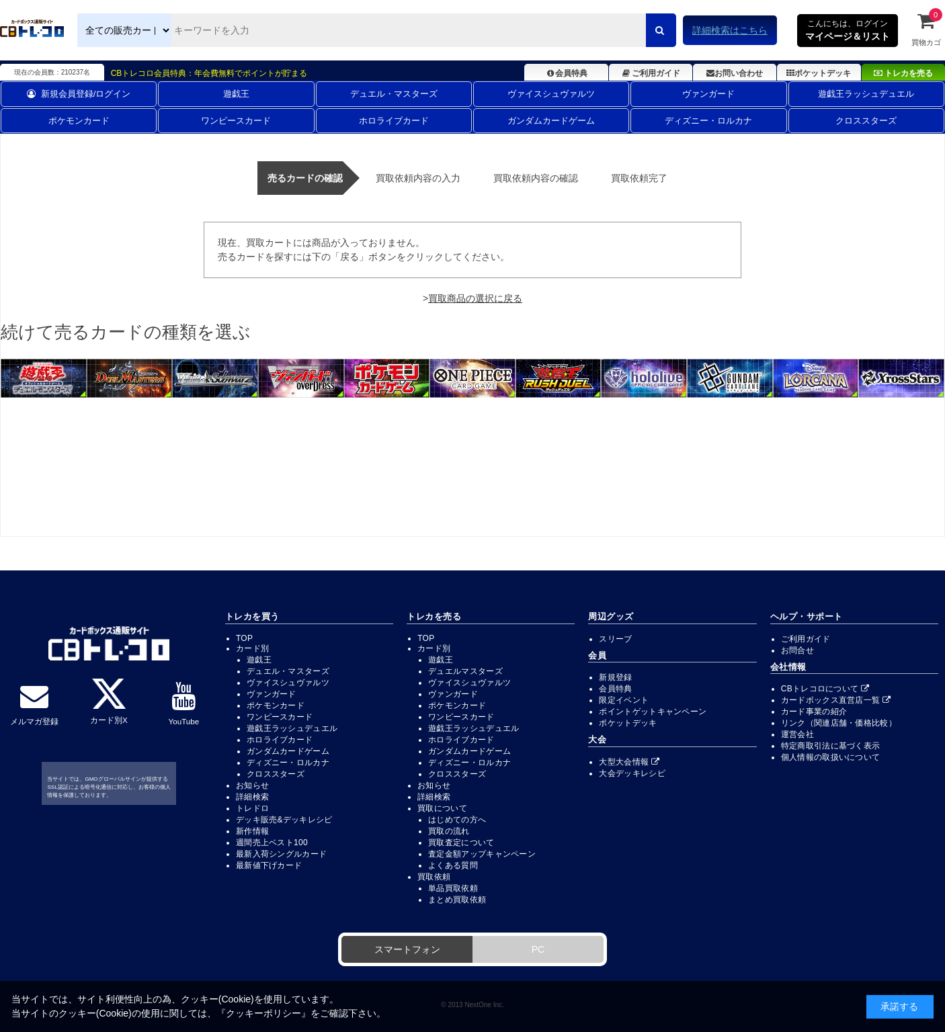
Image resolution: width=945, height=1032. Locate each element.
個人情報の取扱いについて (830, 757)
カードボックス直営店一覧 (836, 700)
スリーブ (615, 639)
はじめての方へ (457, 819)
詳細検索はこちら (730, 30)
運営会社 (797, 734)
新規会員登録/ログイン (79, 94)
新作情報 (252, 831)
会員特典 (566, 73)
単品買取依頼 (453, 888)
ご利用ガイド (650, 73)
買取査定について (461, 842)
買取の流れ (449, 831)
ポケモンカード (79, 121)
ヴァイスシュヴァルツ (551, 94)
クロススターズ (866, 121)
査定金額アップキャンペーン (482, 854)
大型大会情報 (629, 762)
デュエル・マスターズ (394, 94)
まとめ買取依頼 (457, 899)
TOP (244, 638)
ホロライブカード (394, 121)
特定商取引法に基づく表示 (830, 745)
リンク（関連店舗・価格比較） (839, 723)
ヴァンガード (708, 94)
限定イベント (624, 700)
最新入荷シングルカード (281, 854)
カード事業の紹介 (814, 711)
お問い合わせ (734, 73)
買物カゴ (926, 28)
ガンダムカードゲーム (551, 121)
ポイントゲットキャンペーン (652, 711)
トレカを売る (903, 73)
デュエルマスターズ (465, 671)
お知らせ (252, 785)
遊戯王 (236, 94)
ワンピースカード (236, 121)
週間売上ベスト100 (272, 842)
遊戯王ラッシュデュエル (866, 94)
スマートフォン (407, 949)
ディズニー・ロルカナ (708, 121)
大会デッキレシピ (632, 773)
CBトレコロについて (825, 688)
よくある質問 (453, 865)
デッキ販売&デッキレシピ (284, 819)
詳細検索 (252, 797)
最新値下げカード (269, 865)
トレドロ (252, 808)
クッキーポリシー (263, 1013)
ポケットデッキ (818, 73)
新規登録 (615, 677)
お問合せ (797, 650)
